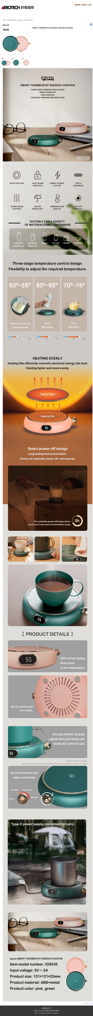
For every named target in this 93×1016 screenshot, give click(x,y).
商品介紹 (20, 20)
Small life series (28, 20)
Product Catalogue (12, 20)
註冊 (89, 5)
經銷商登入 (78, 5)
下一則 (91, 1003)
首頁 (4, 20)
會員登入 (85, 5)
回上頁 (86, 1003)
